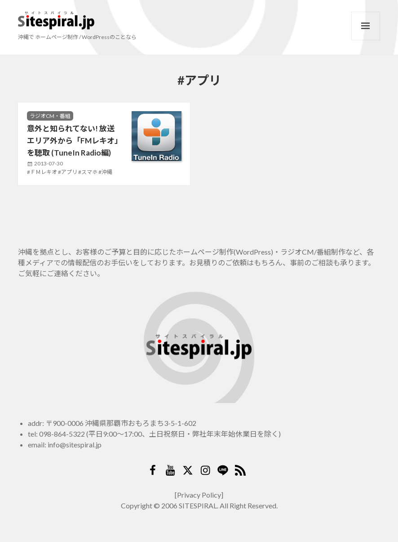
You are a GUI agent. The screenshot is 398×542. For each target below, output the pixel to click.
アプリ (69, 172)
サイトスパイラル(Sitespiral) (56, 20)
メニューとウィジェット (365, 26)
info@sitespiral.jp (75, 444)
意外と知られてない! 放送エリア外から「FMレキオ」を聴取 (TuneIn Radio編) (73, 141)
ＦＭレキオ (43, 172)
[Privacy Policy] (199, 494)
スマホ (89, 172)
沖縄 (107, 172)
